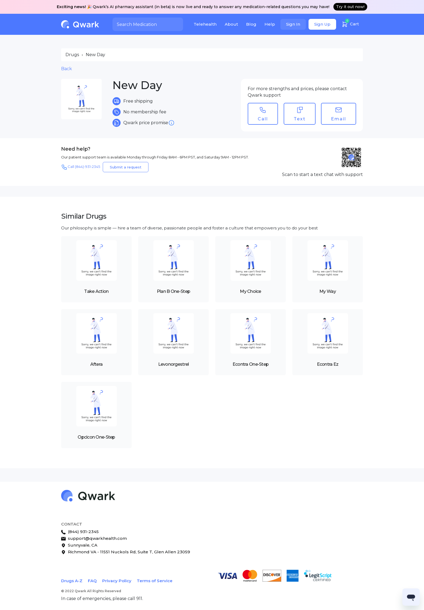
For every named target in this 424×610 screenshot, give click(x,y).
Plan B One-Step (173, 291)
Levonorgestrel (173, 364)
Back (66, 68)
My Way (327, 291)
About (231, 24)
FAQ (92, 580)
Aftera (96, 364)
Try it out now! (350, 6)
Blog (251, 24)
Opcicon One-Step (96, 437)
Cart (350, 23)
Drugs (72, 54)
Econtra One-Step (251, 364)
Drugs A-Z (71, 580)
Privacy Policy (116, 580)
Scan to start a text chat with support (322, 174)
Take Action (96, 291)
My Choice (250, 291)
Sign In (293, 24)
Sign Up (322, 24)
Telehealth (205, 24)
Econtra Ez (328, 364)
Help (269, 24)
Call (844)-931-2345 (80, 167)
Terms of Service (155, 580)
